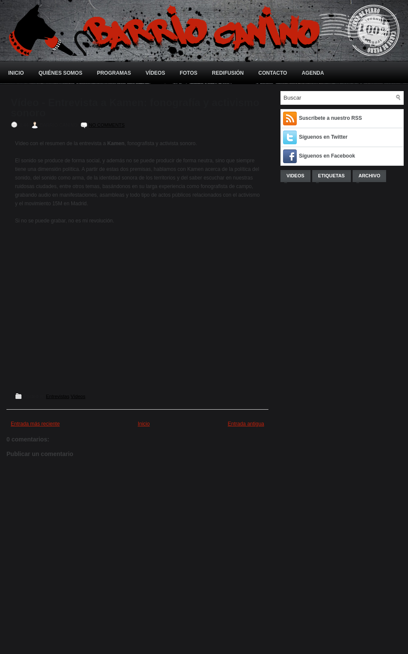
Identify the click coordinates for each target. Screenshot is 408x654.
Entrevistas (57, 396)
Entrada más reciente (35, 424)
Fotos (188, 73)
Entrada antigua (246, 424)
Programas (114, 73)
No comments (107, 125)
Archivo (370, 175)
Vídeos (155, 73)
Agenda (312, 73)
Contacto (273, 73)
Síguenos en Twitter (323, 137)
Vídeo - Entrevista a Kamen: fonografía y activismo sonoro (135, 107)
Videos (295, 175)
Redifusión (228, 73)
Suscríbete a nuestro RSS (330, 118)
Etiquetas (331, 175)
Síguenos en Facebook (327, 156)
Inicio (16, 73)
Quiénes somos (60, 73)
